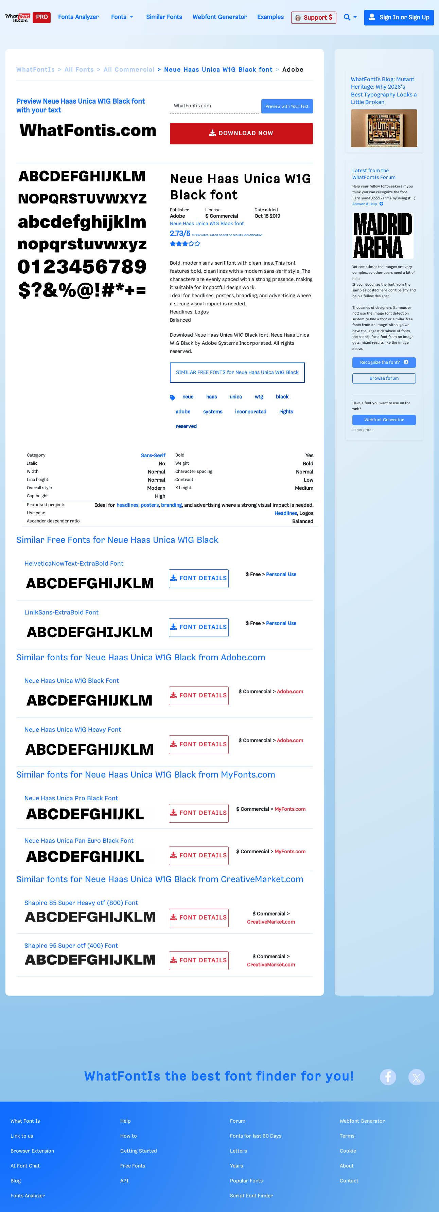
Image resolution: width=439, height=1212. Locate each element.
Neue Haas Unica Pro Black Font (71, 798)
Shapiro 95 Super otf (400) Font (71, 946)
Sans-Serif (153, 456)
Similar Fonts (164, 17)
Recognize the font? (384, 362)
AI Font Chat (25, 1166)
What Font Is (25, 1121)
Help (125, 1121)
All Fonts (79, 70)
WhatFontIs (35, 70)
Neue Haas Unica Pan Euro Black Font (79, 841)
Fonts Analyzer (78, 17)
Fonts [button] (119, 17)
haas (211, 397)
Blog (16, 1181)
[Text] (214, 106)
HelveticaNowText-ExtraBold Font (73, 563)
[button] (350, 18)
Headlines (286, 513)
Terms (347, 1136)
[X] (416, 1077)
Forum (237, 1121)
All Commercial (129, 70)
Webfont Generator (220, 17)
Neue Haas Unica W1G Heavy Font (72, 730)
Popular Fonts (246, 1181)
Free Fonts (132, 1166)
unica (236, 397)
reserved (186, 426)
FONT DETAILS (198, 578)
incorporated (250, 412)
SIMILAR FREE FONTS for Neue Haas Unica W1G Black (237, 372)
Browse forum (384, 378)
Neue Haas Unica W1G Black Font (71, 681)
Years (236, 1166)
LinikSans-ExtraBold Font (61, 612)
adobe (183, 412)
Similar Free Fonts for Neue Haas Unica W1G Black (117, 540)
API (124, 1181)
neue (187, 397)
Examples (270, 17)
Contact (349, 1181)
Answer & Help (368, 204)
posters (150, 505)
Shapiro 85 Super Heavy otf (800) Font (81, 903)
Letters (238, 1151)
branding (171, 505)
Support (314, 17)
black (282, 397)
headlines (127, 505)
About (347, 1166)
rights (286, 412)
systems (212, 412)
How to (128, 1136)
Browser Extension (32, 1151)
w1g (259, 397)
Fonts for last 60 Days (255, 1136)
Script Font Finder (251, 1196)
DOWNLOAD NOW (241, 133)
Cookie (348, 1151)
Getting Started (138, 1151)
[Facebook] (388, 1077)
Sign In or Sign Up (399, 18)
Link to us (22, 1136)
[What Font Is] (18, 17)
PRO (42, 17)
